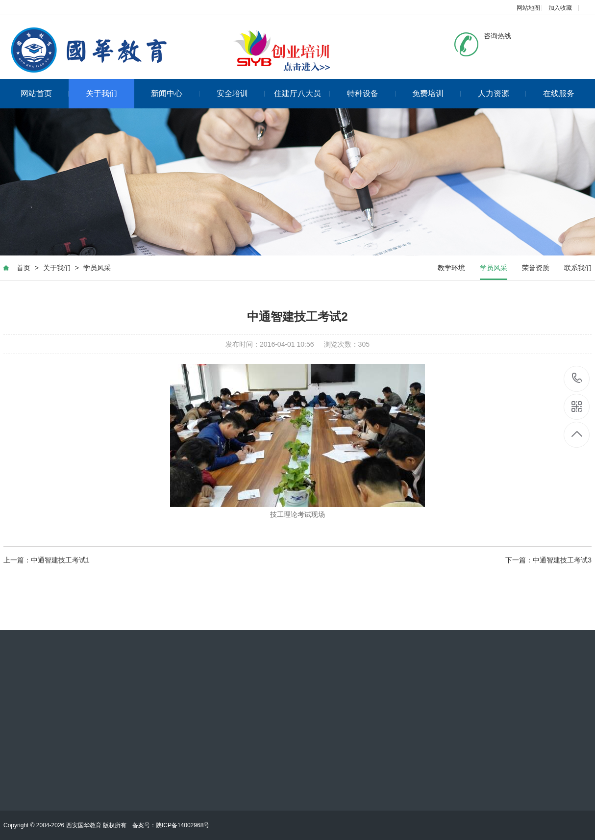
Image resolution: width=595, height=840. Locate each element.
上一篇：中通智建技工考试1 (46, 560)
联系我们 (578, 268)
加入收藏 (560, 7)
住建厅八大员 (302, 93)
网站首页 (45, 93)
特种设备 (371, 93)
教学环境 (451, 268)
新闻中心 (175, 93)
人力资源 (502, 93)
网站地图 (528, 7)
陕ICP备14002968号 (182, 825)
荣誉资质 (535, 268)
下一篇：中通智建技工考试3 (548, 560)
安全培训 (241, 93)
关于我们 (101, 93)
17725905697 (577, 378)
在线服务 (558, 93)
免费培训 (436, 93)
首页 (23, 268)
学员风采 (97, 268)
